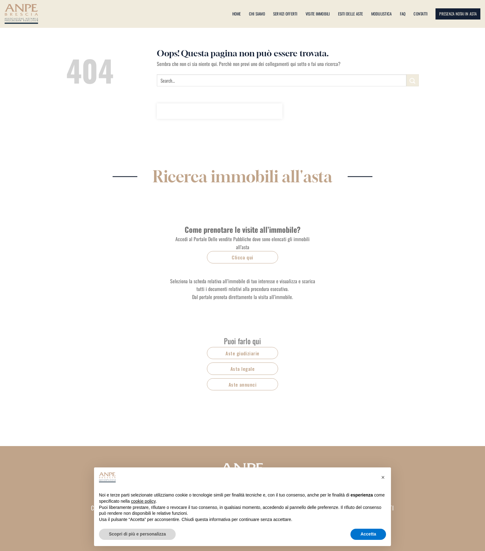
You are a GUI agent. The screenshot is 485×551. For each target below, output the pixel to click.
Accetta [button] (368, 533)
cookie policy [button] (143, 501)
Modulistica (381, 14)
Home (236, 14)
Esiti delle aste (350, 14)
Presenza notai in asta (458, 14)
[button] (383, 477)
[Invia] (412, 80)
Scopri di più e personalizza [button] (137, 533)
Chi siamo (257, 14)
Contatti (420, 14)
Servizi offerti (285, 14)
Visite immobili (318, 14)
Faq (403, 14)
